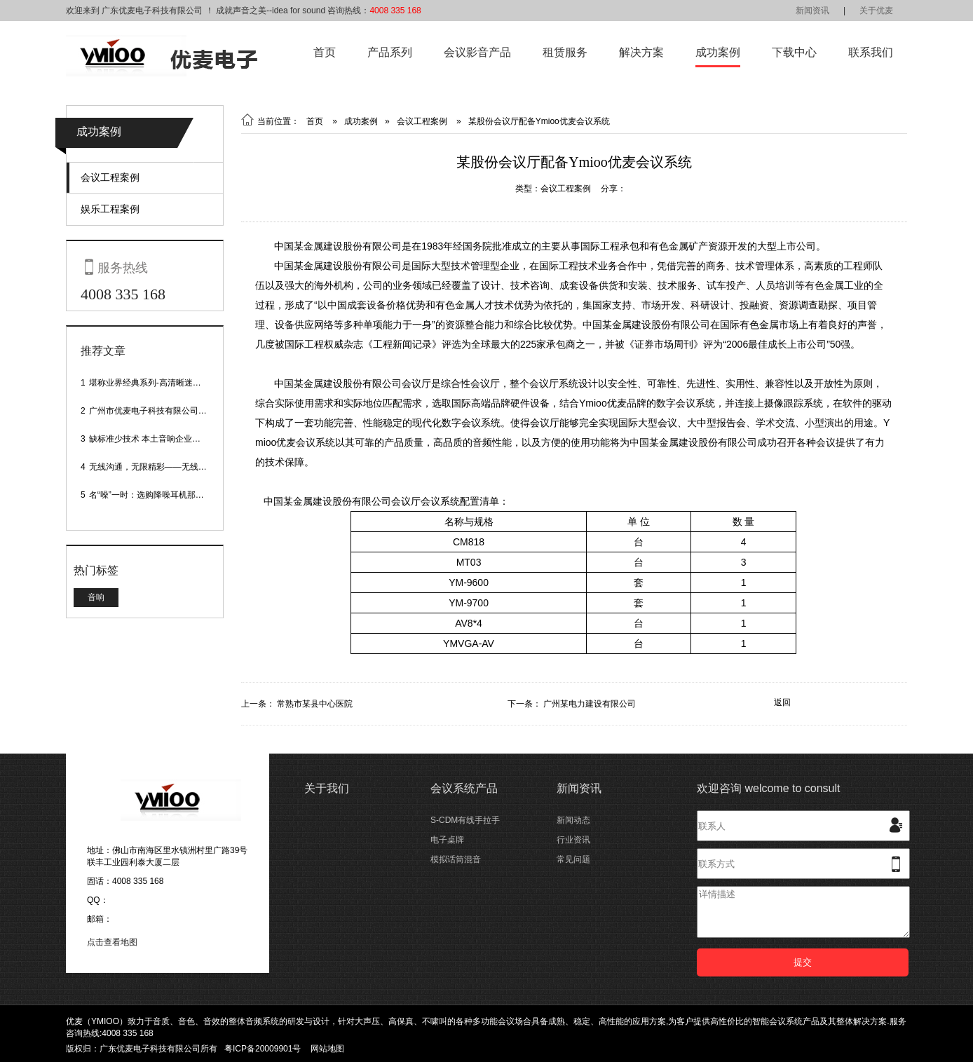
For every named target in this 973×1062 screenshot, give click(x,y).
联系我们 (870, 52)
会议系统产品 (464, 788)
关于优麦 (876, 10)
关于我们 (326, 788)
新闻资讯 (812, 10)
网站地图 (327, 1049)
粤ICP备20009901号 (262, 1049)
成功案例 (717, 52)
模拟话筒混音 (455, 859)
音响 (96, 597)
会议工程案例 (110, 177)
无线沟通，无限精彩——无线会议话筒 (160, 467)
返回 (782, 702)
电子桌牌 (447, 840)
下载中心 (794, 52)
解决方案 (641, 52)
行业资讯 (573, 840)
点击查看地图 (112, 942)
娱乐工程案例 (110, 209)
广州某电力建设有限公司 (589, 704)
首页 (324, 52)
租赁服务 (565, 52)
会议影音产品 (477, 52)
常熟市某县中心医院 (315, 704)
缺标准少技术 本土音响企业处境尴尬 (157, 439)
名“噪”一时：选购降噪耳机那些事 (150, 495)
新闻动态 (573, 820)
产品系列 (389, 52)
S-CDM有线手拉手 (465, 820)
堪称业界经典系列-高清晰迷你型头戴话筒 (166, 383)
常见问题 (573, 859)
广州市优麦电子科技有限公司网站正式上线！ (173, 411)
